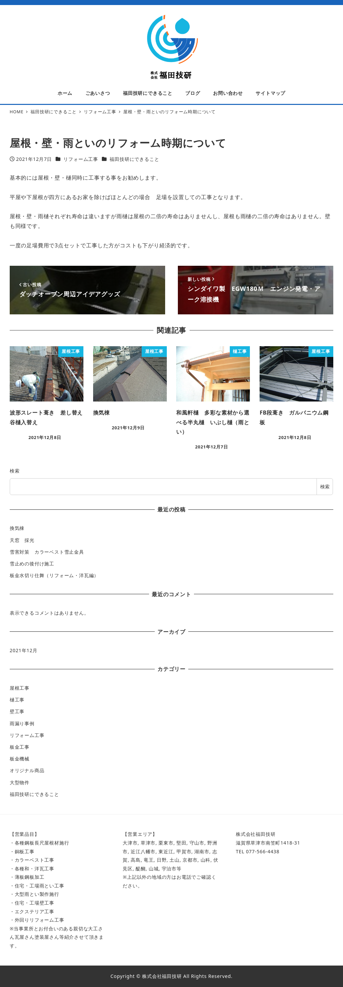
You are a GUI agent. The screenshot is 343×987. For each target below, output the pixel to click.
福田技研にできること (134, 159)
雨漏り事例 (22, 723)
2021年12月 (24, 650)
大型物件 (19, 782)
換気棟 (17, 528)
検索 (15, 471)
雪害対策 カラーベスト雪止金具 (47, 552)
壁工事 (17, 711)
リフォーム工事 (80, 159)
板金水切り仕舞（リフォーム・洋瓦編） (54, 575)
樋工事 (17, 699)
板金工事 (19, 747)
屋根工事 (19, 688)
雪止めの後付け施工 (32, 563)
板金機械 (19, 758)
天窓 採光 (22, 540)
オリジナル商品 (27, 770)
